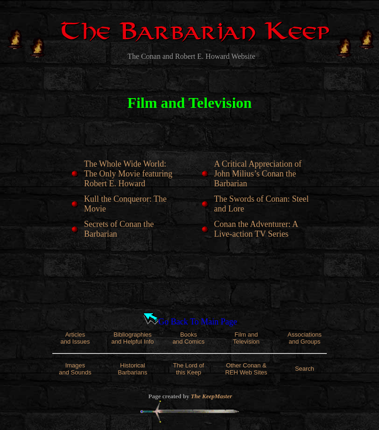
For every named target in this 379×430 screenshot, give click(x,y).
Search (304, 368)
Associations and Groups (305, 338)
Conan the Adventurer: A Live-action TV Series (256, 229)
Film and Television (246, 338)
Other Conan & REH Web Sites (246, 369)
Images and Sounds (75, 369)
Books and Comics (189, 338)
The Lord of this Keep (188, 369)
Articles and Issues (75, 338)
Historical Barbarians (132, 369)
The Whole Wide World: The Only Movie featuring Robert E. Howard (128, 173)
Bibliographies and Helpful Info (132, 338)
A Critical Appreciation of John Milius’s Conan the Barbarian (258, 173)
